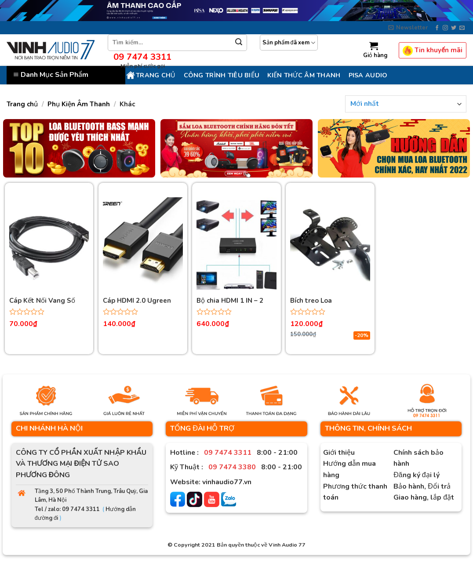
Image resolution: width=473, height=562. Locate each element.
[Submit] (238, 43)
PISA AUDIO (368, 75)
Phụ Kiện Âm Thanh (78, 104)
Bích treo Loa (311, 301)
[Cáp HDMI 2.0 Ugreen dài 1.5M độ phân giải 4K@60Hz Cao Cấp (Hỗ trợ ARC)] (143, 245)
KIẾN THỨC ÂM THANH (303, 75)
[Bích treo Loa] (330, 245)
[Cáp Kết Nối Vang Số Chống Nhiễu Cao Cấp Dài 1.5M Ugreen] (49, 245)
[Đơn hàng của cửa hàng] (405, 103)
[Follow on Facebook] (437, 28)
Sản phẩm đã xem (288, 43)
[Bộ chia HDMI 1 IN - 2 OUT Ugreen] (236, 245)
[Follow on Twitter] (453, 28)
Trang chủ (150, 75)
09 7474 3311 (142, 57)
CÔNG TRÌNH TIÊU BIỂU (222, 75)
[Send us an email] (462, 28)
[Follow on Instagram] (445, 28)
